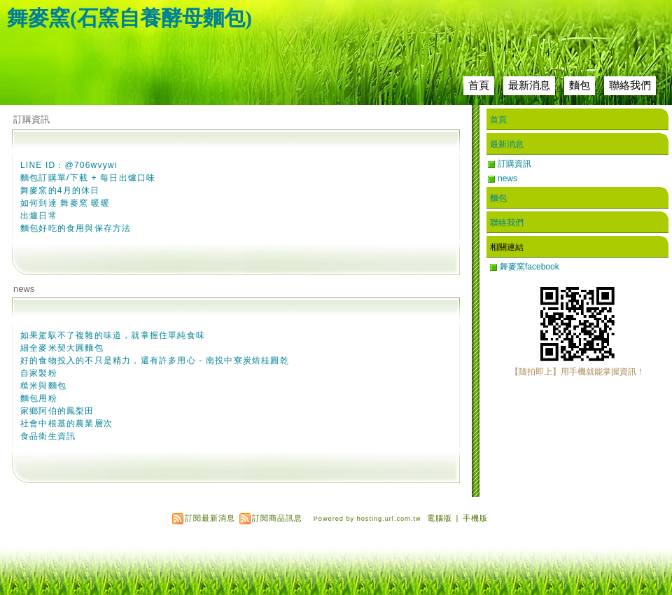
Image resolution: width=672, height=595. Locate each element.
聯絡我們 (630, 85)
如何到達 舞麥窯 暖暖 (65, 203)
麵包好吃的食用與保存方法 (75, 228)
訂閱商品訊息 (277, 518)
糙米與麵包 (43, 386)
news (23, 289)
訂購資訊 (31, 119)
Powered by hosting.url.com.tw (367, 518)
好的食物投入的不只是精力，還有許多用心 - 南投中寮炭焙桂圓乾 (154, 360)
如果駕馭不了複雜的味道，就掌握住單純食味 (112, 335)
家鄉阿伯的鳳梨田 (57, 411)
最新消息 (529, 85)
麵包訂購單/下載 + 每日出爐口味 (87, 178)
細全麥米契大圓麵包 (62, 348)
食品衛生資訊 (48, 436)
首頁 (478, 85)
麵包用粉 (38, 398)
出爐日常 (38, 215)
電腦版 (439, 518)
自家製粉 (38, 373)
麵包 (579, 85)
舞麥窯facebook (529, 267)
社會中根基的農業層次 (66, 423)
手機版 (475, 518)
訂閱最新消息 (210, 518)
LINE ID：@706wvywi (69, 165)
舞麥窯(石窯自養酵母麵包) (129, 17)
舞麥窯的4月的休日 (59, 190)
